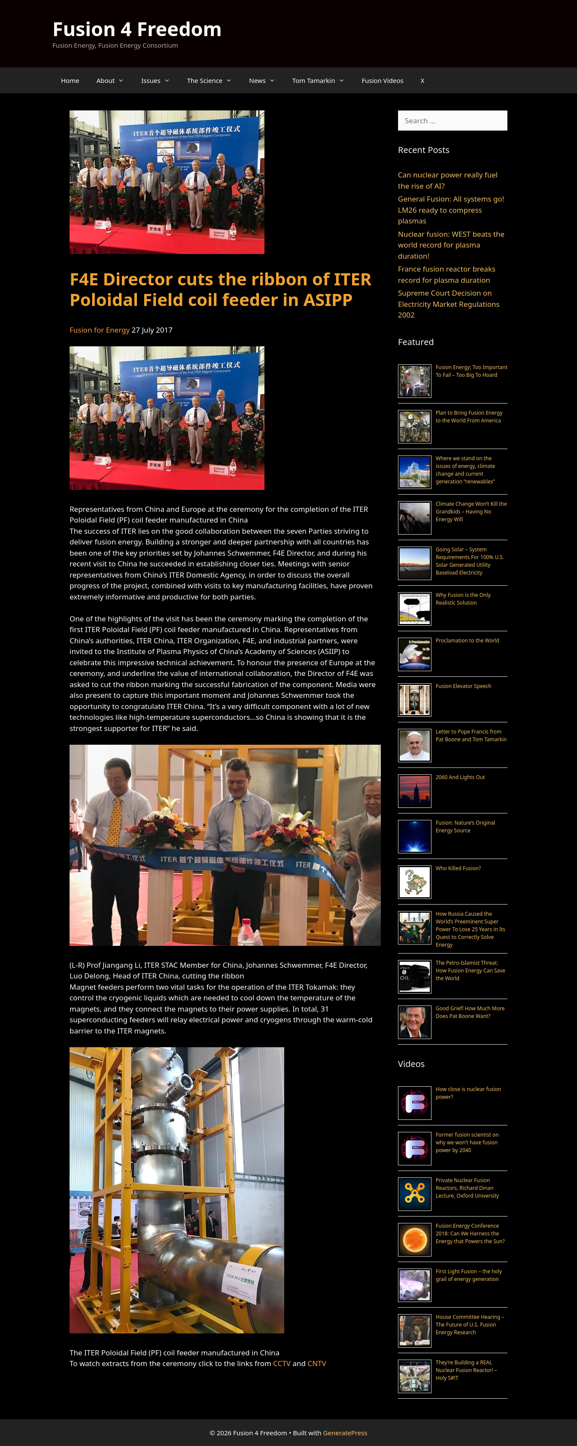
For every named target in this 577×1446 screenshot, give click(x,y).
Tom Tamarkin (322, 80)
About (115, 80)
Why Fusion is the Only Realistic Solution (463, 598)
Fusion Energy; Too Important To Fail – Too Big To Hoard (471, 371)
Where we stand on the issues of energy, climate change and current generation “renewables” (465, 470)
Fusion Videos (383, 80)
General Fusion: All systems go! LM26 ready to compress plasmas (451, 210)
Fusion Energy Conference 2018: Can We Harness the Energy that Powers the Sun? (470, 1233)
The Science (214, 80)
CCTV (282, 1363)
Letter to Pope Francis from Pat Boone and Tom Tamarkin (471, 735)
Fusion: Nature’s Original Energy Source (465, 826)
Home (70, 80)
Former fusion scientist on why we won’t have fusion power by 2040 (467, 1142)
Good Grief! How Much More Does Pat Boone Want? (470, 1012)
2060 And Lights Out (460, 777)
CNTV (316, 1363)
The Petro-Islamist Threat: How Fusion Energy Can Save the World (470, 970)
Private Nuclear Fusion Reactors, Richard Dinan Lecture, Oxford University (467, 1188)
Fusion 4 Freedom (137, 28)
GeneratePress (345, 1432)
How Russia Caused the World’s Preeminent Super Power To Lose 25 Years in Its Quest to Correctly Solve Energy (470, 929)
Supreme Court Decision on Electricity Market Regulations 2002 (449, 304)
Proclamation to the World (467, 640)
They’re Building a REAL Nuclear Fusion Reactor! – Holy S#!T (466, 1370)
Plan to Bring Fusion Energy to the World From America (469, 416)
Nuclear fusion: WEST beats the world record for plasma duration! (451, 245)
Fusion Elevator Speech (464, 686)
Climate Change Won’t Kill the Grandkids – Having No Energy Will (471, 511)
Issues (159, 80)
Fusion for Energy (100, 330)
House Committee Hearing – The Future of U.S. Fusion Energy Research (470, 1324)
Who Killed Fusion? (458, 868)
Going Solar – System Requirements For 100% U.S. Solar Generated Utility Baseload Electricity (470, 561)
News (266, 80)
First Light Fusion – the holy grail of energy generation (469, 1275)
